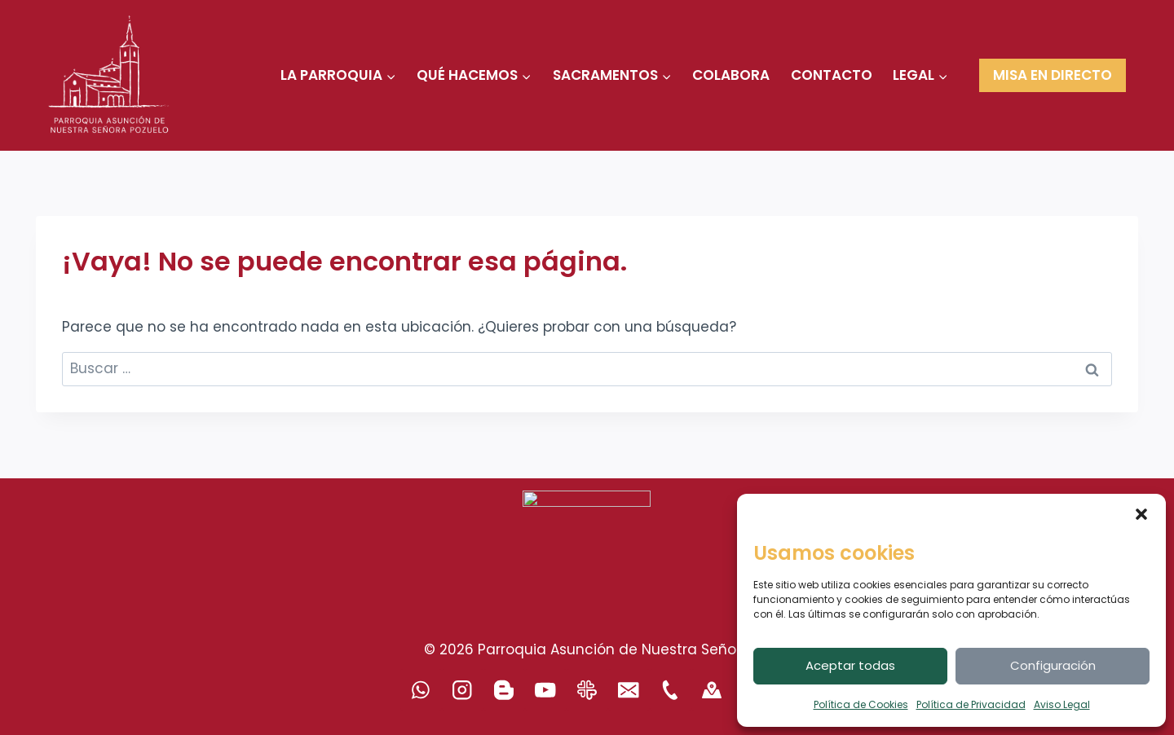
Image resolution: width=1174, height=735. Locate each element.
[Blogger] (504, 690)
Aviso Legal (1062, 704)
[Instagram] (462, 690)
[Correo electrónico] (629, 690)
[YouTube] (546, 690)
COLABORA (731, 75)
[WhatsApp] (421, 690)
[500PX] (712, 690)
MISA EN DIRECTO (1052, 75)
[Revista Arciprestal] (587, 690)
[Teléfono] (670, 690)
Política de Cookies (861, 704)
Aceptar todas (850, 665)
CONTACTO (831, 75)
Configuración (1053, 665)
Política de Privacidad (971, 704)
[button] (1141, 514)
